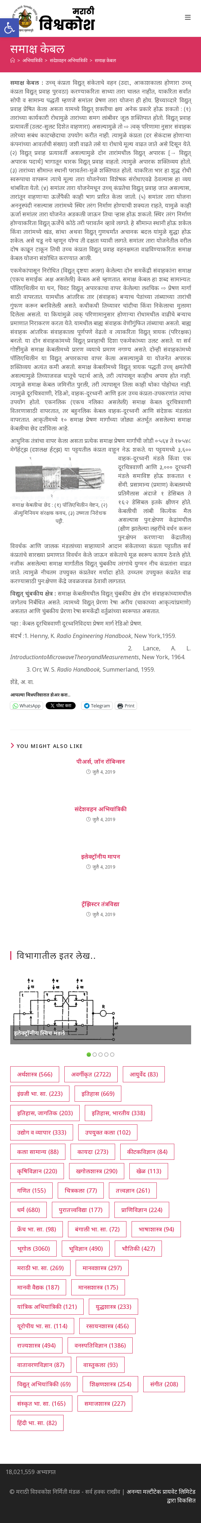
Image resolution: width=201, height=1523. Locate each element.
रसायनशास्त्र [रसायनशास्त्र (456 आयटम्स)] (107, 1326)
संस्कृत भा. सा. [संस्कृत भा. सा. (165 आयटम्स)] (41, 1403)
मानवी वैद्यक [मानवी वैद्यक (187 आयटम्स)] (38, 1287)
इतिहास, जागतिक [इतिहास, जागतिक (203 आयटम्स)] (45, 1113)
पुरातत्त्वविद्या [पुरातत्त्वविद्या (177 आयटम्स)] (80, 1209)
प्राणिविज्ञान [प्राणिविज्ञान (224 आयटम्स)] (141, 1209)
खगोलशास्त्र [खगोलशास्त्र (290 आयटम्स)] (96, 1171)
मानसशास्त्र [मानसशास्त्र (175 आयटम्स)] (98, 1287)
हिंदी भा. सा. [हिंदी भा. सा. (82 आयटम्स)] (37, 1422)
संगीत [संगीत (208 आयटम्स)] (164, 1384)
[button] (9, 27)
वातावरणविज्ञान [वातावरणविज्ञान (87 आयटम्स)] (40, 1364)
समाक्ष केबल (105, 60)
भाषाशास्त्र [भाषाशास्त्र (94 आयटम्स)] (156, 1229)
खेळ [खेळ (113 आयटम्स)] (148, 1171)
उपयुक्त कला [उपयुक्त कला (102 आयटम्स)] (107, 1132)
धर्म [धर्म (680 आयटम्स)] (28, 1209)
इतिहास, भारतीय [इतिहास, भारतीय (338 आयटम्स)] (118, 1113)
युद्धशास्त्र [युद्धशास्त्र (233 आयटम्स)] (113, 1306)
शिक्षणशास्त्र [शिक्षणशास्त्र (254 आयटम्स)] (110, 1384)
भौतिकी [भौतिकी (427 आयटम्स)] (138, 1248)
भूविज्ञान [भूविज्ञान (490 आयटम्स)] (86, 1248)
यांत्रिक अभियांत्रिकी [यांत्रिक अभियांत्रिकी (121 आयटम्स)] (47, 1306)
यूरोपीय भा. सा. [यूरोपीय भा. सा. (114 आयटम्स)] (42, 1326)
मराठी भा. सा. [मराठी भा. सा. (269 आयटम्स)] (40, 1268)
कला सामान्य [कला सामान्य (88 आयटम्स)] (37, 1151)
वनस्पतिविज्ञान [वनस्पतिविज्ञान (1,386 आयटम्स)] (100, 1345)
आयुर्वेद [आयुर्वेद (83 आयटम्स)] (144, 1074)
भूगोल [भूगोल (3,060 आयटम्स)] (33, 1248)
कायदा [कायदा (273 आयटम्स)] (92, 1151)
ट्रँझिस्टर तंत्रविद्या (100, 904)
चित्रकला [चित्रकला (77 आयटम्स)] (81, 1190)
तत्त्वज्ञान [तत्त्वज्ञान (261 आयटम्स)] (133, 1190)
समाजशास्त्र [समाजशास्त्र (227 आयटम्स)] (104, 1403)
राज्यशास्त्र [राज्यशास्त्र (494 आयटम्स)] (36, 1345)
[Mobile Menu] (188, 17)
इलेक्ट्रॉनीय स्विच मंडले (39, 1033)
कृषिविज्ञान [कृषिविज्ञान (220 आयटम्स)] (37, 1171)
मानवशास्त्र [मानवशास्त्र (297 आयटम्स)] (102, 1268)
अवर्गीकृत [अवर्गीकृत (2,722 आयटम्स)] (91, 1074)
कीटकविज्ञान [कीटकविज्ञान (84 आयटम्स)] (147, 1151)
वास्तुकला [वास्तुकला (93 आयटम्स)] (100, 1364)
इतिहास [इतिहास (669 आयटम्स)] (97, 1093)
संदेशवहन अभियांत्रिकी (101, 809)
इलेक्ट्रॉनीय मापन (100, 856)
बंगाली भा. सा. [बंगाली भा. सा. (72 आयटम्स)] (97, 1229)
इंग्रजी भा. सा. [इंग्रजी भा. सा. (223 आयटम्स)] (39, 1093)
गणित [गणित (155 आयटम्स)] (31, 1190)
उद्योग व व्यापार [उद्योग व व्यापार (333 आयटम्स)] (41, 1132)
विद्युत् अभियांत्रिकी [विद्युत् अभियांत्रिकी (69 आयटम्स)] (44, 1384)
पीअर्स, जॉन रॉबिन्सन (100, 761)
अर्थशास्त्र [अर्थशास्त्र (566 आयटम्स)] (34, 1074)
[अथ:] (12, 60)
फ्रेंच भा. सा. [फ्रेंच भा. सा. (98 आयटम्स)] (36, 1229)
